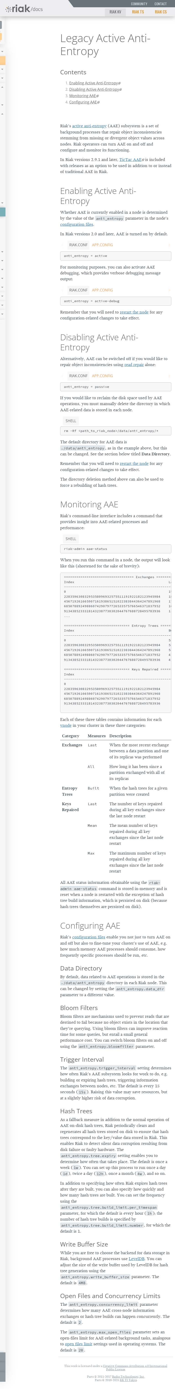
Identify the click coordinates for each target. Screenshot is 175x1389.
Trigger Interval (82, 1059)
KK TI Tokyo (128, 1380)
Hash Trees (76, 1111)
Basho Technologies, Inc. (128, 1376)
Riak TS (138, 12)
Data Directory (81, 968)
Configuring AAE (83, 102)
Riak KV (115, 12)
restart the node (134, 312)
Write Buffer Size (84, 1244)
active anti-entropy (89, 126)
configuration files (76, 224)
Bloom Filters (79, 1007)
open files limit (78, 1344)
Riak (17, 36)
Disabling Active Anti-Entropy (94, 89)
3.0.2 (40, 36)
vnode (66, 725)
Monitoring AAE (82, 95)
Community (139, 3)
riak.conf (78, 244)
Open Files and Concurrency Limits (110, 1295)
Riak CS (161, 12)
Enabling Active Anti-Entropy (93, 82)
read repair (134, 364)
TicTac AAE (130, 159)
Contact (160, 3)
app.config (102, 244)
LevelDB (136, 1258)
